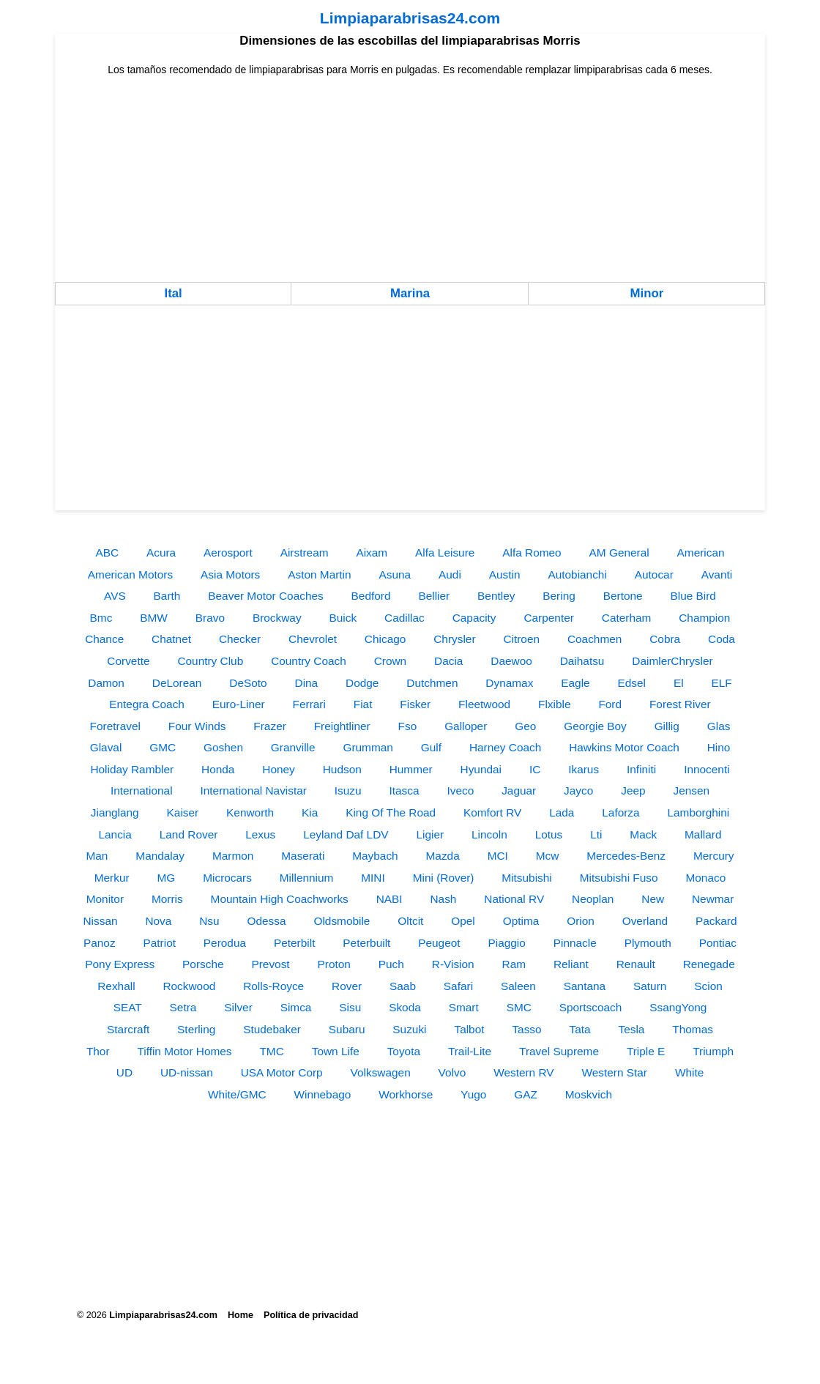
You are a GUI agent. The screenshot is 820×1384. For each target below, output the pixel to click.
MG (166, 877)
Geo (525, 726)
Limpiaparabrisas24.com (410, 18)
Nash (443, 899)
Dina (306, 683)
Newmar (713, 899)
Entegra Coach (146, 704)
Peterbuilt (366, 943)
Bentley (496, 595)
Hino (719, 747)
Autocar (654, 574)
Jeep (633, 790)
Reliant (571, 964)
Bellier (434, 595)
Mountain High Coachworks (279, 899)
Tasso (526, 1029)
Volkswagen (381, 1072)
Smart (464, 1007)
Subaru (347, 1029)
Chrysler (454, 639)
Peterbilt (294, 943)
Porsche (202, 964)
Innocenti (706, 769)
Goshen (223, 747)
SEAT (127, 1007)
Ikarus (583, 769)
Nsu (209, 921)
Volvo (452, 1072)
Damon (106, 683)
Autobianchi (577, 574)
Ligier (430, 834)
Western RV (523, 1072)
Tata (580, 1029)
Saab (403, 986)
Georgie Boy (595, 726)
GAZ (525, 1094)
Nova (158, 921)
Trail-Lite (469, 1051)
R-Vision (453, 964)
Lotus (549, 834)
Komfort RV (492, 812)
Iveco (460, 790)
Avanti (717, 574)
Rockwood (189, 986)
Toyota (403, 1051)
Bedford (371, 595)
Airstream (304, 552)
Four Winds (197, 726)
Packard (716, 921)
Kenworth (250, 812)
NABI (389, 899)
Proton (334, 964)
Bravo (210, 617)
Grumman (367, 747)
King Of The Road (391, 812)
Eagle (575, 683)
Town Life (335, 1051)
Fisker (415, 704)
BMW (154, 617)
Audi (450, 574)
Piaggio (506, 943)
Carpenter (548, 617)
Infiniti (641, 769)
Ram (514, 964)
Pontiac (718, 943)
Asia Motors (230, 574)
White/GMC (237, 1094)
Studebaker (272, 1029)
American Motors (130, 574)
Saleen (518, 986)
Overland (645, 921)
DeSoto (247, 683)
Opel (463, 921)
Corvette (128, 661)
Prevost (270, 964)
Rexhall (116, 986)
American (701, 552)
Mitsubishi (526, 877)
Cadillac (404, 617)
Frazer (269, 726)
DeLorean (177, 683)
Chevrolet (312, 639)
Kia (310, 812)
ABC (107, 552)
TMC (271, 1051)
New (652, 899)
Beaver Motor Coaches (265, 595)
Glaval (106, 747)
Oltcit (410, 921)
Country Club (210, 661)
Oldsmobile (341, 921)
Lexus (260, 834)
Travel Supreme (559, 1051)
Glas (719, 726)
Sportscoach (590, 1007)
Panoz (99, 943)
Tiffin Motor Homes (184, 1051)
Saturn (649, 986)
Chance (104, 639)
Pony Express (119, 964)
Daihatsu (582, 661)
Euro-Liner (238, 704)
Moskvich (588, 1094)
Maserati (302, 855)
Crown (390, 661)
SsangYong (678, 1007)
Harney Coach (505, 747)
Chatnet (171, 639)
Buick (343, 617)
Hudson (342, 769)
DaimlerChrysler (672, 661)
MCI (498, 855)
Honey (278, 769)
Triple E (646, 1051)
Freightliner (342, 726)
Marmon (232, 855)
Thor (98, 1051)
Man (97, 855)
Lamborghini (699, 812)
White (689, 1072)
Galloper (465, 726)
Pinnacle (575, 943)
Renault (635, 964)
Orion (580, 921)
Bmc (101, 617)
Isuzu (348, 790)
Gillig (667, 726)
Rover (347, 986)
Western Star (614, 1072)
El (679, 683)
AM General (619, 552)
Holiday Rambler (132, 769)
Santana (584, 986)
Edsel (632, 683)
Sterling (196, 1029)
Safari (458, 986)
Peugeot (439, 943)
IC (534, 769)
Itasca (405, 790)
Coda (721, 639)
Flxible (554, 704)
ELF (722, 683)
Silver (238, 1007)
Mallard (703, 834)
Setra (183, 1007)
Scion (708, 986)
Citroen (521, 639)
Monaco (705, 877)
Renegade (709, 964)
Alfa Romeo (531, 552)
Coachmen (594, 639)
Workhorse (406, 1094)
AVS (115, 595)
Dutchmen (432, 683)
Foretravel (115, 726)
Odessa (266, 921)
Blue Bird (692, 595)
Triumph (713, 1051)
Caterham (627, 617)
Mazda (443, 855)
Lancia (115, 834)
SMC (519, 1007)
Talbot (469, 1029)
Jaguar (519, 790)
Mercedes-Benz (626, 855)
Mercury (713, 855)
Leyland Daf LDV (345, 834)
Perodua (225, 943)
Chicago (385, 639)
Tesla (632, 1029)
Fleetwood (484, 704)
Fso (407, 726)
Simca (296, 1007)
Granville (293, 747)
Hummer (411, 769)
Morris (167, 899)
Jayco (578, 790)
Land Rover (189, 834)
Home (240, 1315)
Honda (217, 769)
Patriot (159, 943)
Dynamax (509, 683)
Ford (610, 704)
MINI (373, 877)
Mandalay (159, 855)
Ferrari (309, 704)
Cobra (664, 639)
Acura (161, 552)
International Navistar (253, 790)
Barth (167, 595)
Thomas (692, 1029)
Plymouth (648, 943)
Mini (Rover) (443, 877)
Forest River (680, 704)
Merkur (112, 877)
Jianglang (115, 812)
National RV (514, 899)
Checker (240, 639)
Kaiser (183, 812)
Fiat (363, 704)
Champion (704, 617)
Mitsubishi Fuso (619, 877)
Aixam (371, 552)
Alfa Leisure (444, 552)
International (142, 790)
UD (124, 1072)
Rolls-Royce (273, 986)
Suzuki (409, 1029)
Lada (561, 812)
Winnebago (322, 1094)
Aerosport (228, 552)
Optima (521, 921)
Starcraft (128, 1029)
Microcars (227, 877)
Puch (391, 964)
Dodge (362, 683)
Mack (643, 834)
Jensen (691, 790)
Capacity (474, 617)
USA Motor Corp (282, 1072)
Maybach (375, 855)
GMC (162, 747)
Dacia (448, 661)
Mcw (547, 855)
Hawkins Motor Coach (624, 747)
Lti (596, 834)
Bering (559, 595)
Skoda (405, 1007)
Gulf (431, 747)
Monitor (105, 899)
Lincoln (489, 834)
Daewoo (511, 661)
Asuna (395, 574)
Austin (505, 574)
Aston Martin (319, 574)
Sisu (350, 1007)
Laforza (620, 812)
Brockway (277, 617)
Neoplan (593, 899)
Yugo (473, 1094)
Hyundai (481, 769)
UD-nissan (186, 1072)
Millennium (307, 877)
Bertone (623, 595)
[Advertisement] (410, 179)
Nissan (100, 921)
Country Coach (308, 661)
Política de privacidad (311, 1315)
